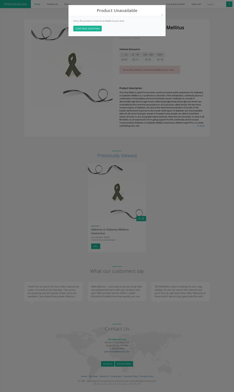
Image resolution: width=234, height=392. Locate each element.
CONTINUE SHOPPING (87, 28)
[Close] (162, 15)
